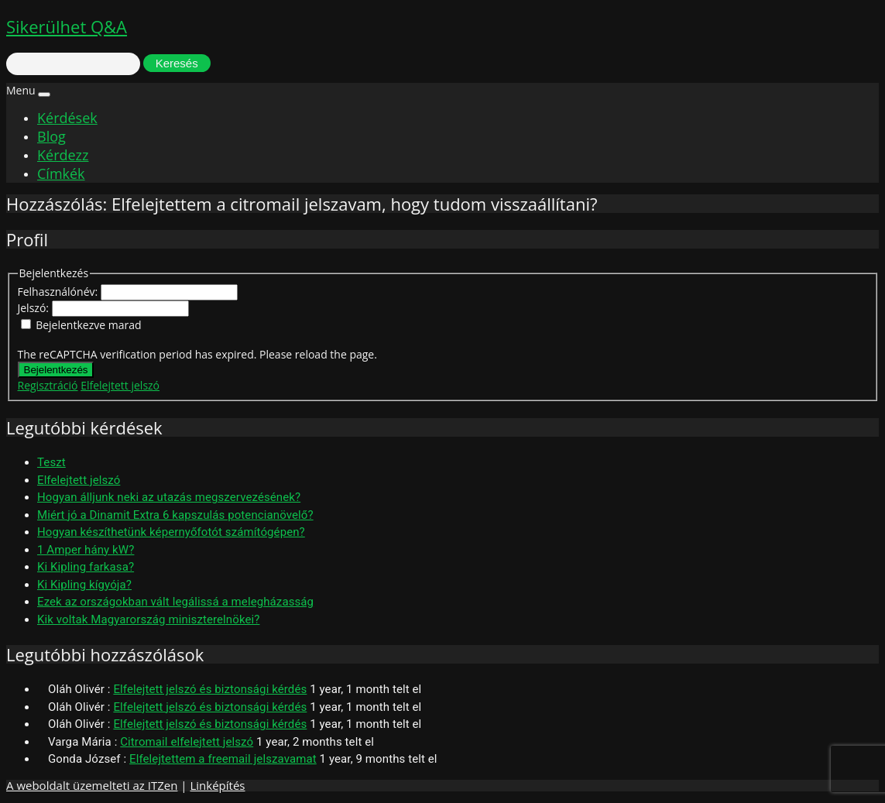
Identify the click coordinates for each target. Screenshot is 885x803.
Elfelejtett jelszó (120, 385)
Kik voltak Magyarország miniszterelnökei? (148, 619)
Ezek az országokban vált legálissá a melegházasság (175, 602)
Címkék (61, 173)
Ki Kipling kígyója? (84, 585)
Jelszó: (35, 307)
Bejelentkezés (56, 370)
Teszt (51, 462)
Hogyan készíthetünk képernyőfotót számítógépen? (171, 532)
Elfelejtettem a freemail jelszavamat (223, 759)
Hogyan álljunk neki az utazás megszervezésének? (168, 497)
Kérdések (67, 117)
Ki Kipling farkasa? (85, 567)
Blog (51, 136)
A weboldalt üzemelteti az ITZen (91, 785)
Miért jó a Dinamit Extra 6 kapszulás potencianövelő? (175, 515)
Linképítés (217, 785)
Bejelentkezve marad (88, 324)
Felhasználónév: (59, 291)
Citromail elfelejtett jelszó (186, 742)
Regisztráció (48, 385)
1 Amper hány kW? (85, 550)
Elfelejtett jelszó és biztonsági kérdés (210, 689)
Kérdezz (62, 155)
